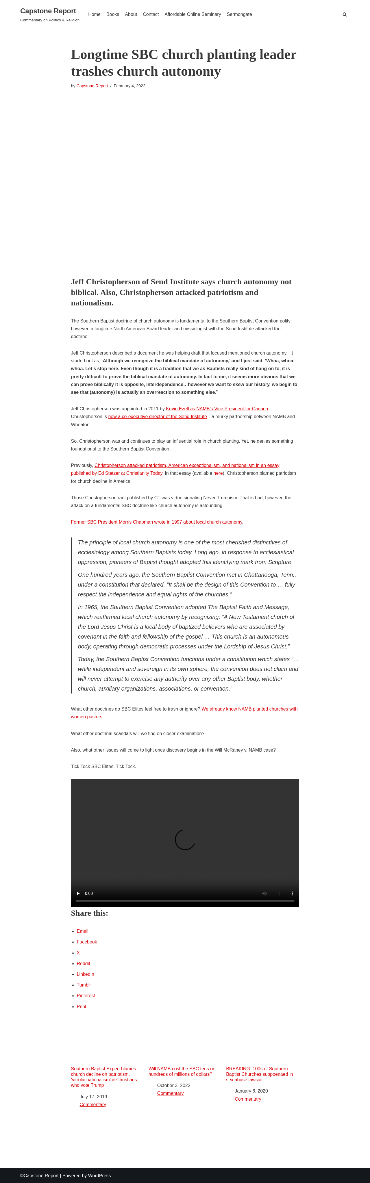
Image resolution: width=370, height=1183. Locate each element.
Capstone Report (92, 86)
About (131, 14)
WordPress (99, 1175)
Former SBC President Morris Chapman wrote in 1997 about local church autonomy (156, 522)
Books (112, 14)
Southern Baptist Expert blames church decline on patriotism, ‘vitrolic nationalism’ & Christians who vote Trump (107, 1055)
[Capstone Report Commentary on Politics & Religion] (49, 14)
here (218, 473)
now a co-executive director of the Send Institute (157, 416)
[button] (345, 14)
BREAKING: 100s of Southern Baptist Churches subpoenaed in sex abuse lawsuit (262, 1052)
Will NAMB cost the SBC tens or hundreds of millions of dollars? (185, 1049)
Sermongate (239, 14)
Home (94, 14)
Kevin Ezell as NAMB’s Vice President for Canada (217, 408)
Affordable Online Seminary (192, 14)
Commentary (93, 1104)
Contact (151, 14)
